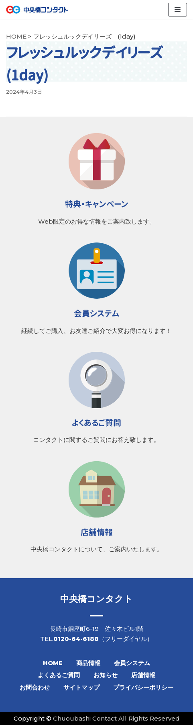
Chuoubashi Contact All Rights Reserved (116, 718)
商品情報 (88, 663)
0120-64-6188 (76, 639)
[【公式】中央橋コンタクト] (37, 10)
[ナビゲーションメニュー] (177, 9)
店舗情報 (143, 675)
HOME (53, 663)
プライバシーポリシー (143, 687)
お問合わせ (35, 687)
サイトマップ (81, 687)
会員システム (132, 663)
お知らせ (105, 675)
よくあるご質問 (59, 675)
